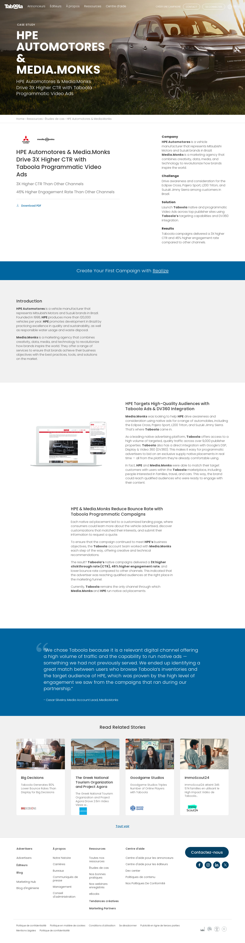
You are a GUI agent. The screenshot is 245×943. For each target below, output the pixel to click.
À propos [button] (73, 6)
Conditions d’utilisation (102, 925)
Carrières (59, 864)
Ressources (35, 119)
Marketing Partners (102, 908)
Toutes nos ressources (97, 859)
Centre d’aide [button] (116, 6)
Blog (19, 872)
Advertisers (24, 848)
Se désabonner (128, 925)
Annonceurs (36, 6)
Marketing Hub (26, 882)
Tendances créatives (104, 901)
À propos (59, 848)
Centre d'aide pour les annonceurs (149, 858)
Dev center (133, 870)
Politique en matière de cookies (67, 925)
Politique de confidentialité (31, 925)
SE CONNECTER (213, 6)
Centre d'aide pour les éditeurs (147, 864)
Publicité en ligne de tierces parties (160, 925)
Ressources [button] (92, 6)
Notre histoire (62, 858)
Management (62, 886)
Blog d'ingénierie (27, 888)
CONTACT (191, 6)
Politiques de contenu (140, 877)
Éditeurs (55, 6)
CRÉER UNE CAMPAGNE (168, 6)
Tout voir (122, 826)
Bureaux (58, 870)
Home (20, 119)
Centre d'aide (135, 848)
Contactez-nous (207, 852)
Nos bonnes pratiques (97, 875)
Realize (161, 270)
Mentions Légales (26, 930)
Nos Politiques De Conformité (145, 883)
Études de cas (55, 119)
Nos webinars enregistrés (98, 885)
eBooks (94, 894)
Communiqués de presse (65, 878)
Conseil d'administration (64, 894)
